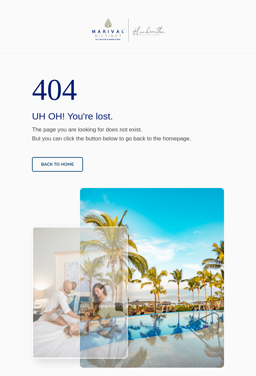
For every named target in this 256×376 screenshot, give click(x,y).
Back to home (57, 164)
